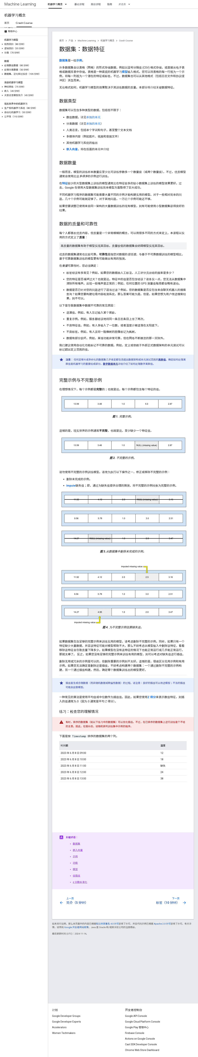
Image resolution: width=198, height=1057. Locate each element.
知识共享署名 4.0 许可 (107, 923)
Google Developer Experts (66, 1021)
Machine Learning (20, 4)
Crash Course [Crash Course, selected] (24, 23)
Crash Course (126, 40)
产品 (70, 40)
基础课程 (79, 4)
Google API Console (136, 1016)
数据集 (76, 843)
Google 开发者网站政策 (76, 927)
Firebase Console (134, 1033)
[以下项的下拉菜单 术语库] (130, 4)
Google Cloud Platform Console (142, 1021)
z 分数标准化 (80, 882)
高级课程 (96, 4)
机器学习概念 (15, 15)
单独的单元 (93, 117)
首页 (6, 23)
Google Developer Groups (66, 1016)
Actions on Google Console (140, 1038)
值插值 (76, 875)
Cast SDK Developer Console (141, 1044)
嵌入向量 (78, 850)
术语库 (122, 4)
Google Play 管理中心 (137, 1027)
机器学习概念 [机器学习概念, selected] (55, 4)
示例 (75, 856)
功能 (75, 862)
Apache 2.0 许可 (162, 923)
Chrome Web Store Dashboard (142, 1050)
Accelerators (59, 1027)
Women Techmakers (63, 1033)
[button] (23, 44)
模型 (75, 869)
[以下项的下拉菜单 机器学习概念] (67, 4)
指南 (109, 4)
